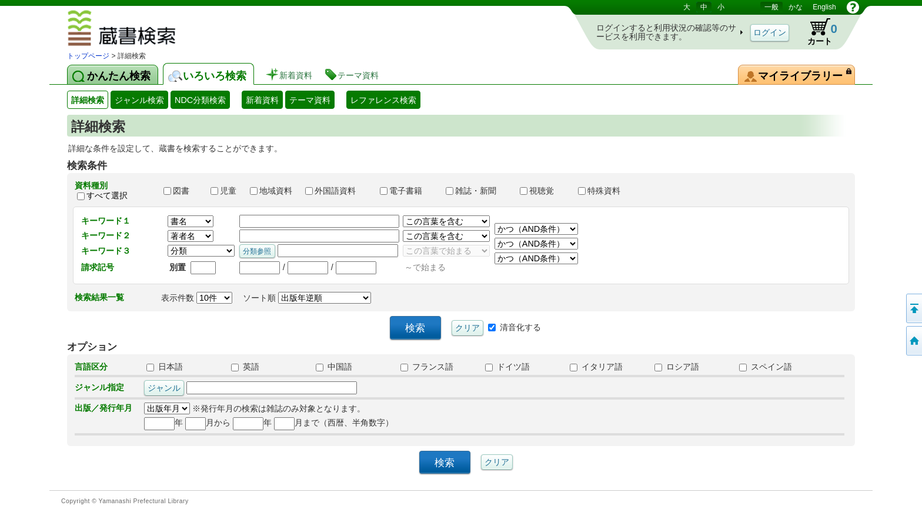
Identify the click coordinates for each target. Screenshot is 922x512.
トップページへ (913, 340)
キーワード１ (106, 220)
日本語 (164, 366)
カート (816, 32)
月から (207, 422)
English (824, 7)
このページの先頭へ (913, 308)
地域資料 (272, 190)
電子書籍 (407, 190)
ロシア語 (676, 366)
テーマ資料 (309, 100)
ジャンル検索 (139, 100)
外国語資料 (337, 190)
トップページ (88, 56)
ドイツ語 (507, 366)
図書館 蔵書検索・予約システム (155, 30)
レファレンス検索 (383, 100)
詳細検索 (87, 100)
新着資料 (262, 100)
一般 (771, 7)
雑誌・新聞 (477, 190)
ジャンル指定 (99, 387)
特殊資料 (604, 190)
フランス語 (426, 366)
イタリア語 (596, 366)
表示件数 (196, 297)
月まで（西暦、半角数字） (333, 422)
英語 (245, 366)
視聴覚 (543, 190)
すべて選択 (107, 195)
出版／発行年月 (103, 408)
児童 (225, 190)
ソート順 (307, 297)
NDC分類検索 (200, 100)
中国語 (334, 366)
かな (796, 7)
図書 (181, 190)
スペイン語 (765, 366)
